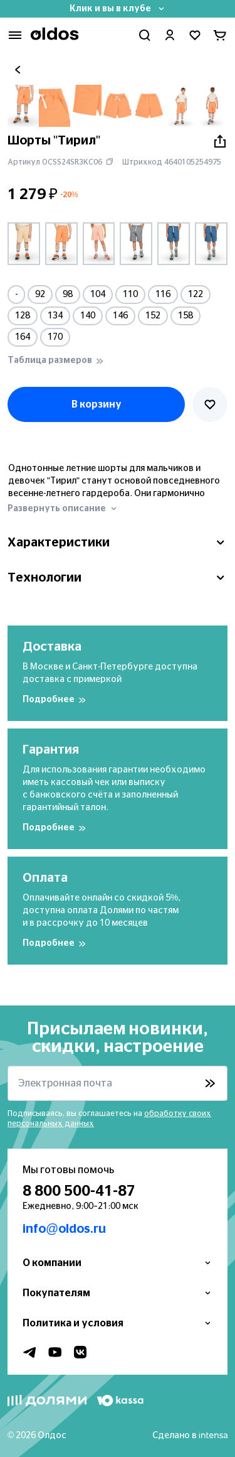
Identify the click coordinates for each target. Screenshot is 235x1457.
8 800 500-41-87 (79, 1191)
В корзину (96, 404)
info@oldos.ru (64, 1229)
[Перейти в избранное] (194, 35)
